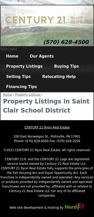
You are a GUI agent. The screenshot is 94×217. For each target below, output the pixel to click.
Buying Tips (66, 66)
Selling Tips (18, 76)
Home (12, 56)
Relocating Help (59, 76)
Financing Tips (21, 87)
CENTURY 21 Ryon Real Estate (46, 127)
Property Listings (24, 66)
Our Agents (42, 56)
